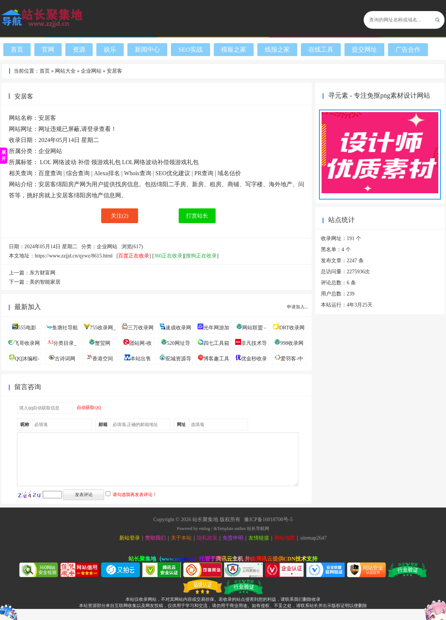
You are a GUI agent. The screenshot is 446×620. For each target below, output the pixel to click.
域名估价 (229, 173)
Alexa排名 (107, 173)
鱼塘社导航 (65, 327)
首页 (17, 49)
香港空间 (102, 358)
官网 (48, 49)
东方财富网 (42, 273)
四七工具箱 (216, 343)
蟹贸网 (102, 343)
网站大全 (65, 71)
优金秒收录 (254, 358)
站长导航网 (258, 539)
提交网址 (364, 49)
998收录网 (291, 343)
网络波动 (64, 162)
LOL (45, 162)
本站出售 (140, 358)
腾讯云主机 (229, 570)
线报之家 (277, 49)
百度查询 (50, 173)
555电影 (27, 327)
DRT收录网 (292, 327)
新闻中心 (147, 49)
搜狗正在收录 (201, 256)
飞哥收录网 (27, 343)
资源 (79, 49)
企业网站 (91, 71)
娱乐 (110, 49)
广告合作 (408, 49)
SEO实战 (190, 49)
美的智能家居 (45, 282)
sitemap (308, 549)
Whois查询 (137, 173)
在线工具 (320, 49)
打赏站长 (197, 216)
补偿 (84, 162)
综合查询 (78, 173)
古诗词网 (65, 358)
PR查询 (203, 173)
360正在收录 (168, 256)
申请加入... (297, 306)
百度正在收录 (133, 256)
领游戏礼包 (106, 162)
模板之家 (233, 49)
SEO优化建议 (172, 173)
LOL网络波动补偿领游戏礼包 (160, 162)
